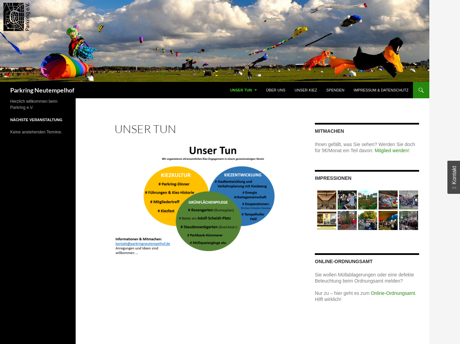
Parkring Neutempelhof (42, 90)
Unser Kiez (306, 90)
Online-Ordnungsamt (393, 293)
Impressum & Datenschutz (381, 90)
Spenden (335, 90)
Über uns (276, 90)
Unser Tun (241, 90)
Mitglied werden (391, 150)
